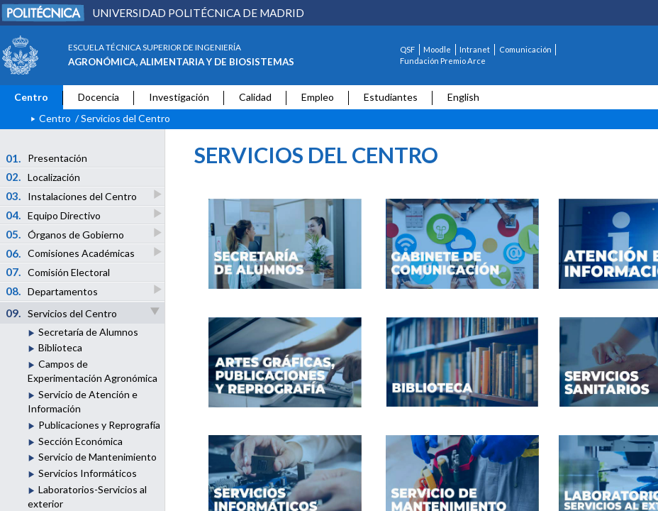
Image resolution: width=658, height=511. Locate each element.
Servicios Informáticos (87, 473)
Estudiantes (391, 97)
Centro (31, 97)
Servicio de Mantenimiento (97, 457)
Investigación (179, 97)
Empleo (317, 97)
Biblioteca (60, 347)
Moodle (437, 49)
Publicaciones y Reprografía (99, 425)
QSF (407, 49)
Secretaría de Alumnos (88, 332)
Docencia (98, 97)
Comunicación (525, 49)
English (463, 97)
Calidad (255, 97)
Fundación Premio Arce (443, 60)
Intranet (474, 49)
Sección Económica (80, 441)
